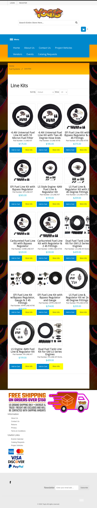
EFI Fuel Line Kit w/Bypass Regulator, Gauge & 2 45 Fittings (22, 299)
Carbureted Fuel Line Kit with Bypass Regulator (22, 243)
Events (30, 54)
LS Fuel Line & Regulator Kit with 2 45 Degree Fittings (77, 189)
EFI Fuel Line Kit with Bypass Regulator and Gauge (49, 297)
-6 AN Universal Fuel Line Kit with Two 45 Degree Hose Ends (50, 135)
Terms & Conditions (18, 431)
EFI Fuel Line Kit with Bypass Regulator (22, 188)
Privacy (14, 428)
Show (57, 92)
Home (16, 47)
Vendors (17, 54)
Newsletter (49, 487)
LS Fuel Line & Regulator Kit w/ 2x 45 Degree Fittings (77, 297)
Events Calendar (17, 439)
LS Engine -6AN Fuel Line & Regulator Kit (23, 350)
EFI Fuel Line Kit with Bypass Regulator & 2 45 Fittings (77, 135)
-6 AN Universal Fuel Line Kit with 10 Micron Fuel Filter (23, 135)
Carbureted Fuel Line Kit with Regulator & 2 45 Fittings (49, 243)
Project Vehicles (63, 47)
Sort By (32, 92)
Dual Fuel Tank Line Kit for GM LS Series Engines (77, 243)
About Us (29, 47)
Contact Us (45, 47)
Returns (14, 425)
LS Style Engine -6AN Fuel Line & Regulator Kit (50, 189)
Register (23, 3)
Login (12, 3)
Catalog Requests (47, 54)
